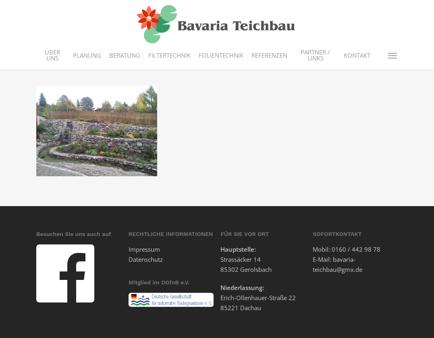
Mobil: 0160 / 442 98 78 (346, 249)
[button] (393, 55)
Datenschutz (146, 259)
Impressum (144, 249)
